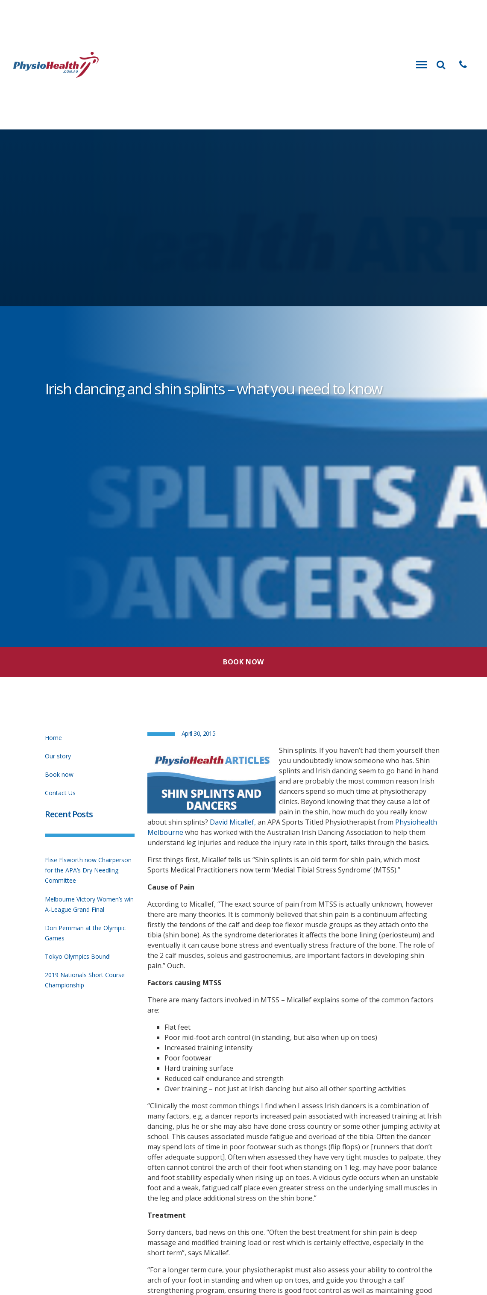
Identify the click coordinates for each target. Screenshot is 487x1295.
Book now (59, 774)
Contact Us (60, 793)
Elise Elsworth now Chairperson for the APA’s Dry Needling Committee (88, 870)
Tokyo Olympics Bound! (78, 956)
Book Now (243, 662)
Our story (58, 756)
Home (53, 738)
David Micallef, (233, 822)
